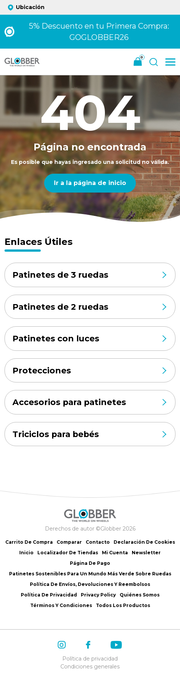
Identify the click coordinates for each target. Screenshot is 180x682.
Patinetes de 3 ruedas (90, 275)
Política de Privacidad (49, 595)
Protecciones (90, 371)
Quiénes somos (140, 595)
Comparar (69, 542)
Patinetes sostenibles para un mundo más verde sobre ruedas (90, 573)
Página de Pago (90, 563)
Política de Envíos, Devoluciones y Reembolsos (90, 584)
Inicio (26, 552)
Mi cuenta (115, 552)
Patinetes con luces (90, 339)
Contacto (98, 542)
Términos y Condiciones (61, 605)
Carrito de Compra (29, 542)
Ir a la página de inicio (90, 183)
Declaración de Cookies (144, 542)
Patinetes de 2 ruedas (90, 307)
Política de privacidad (90, 658)
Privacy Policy (98, 595)
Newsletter (146, 552)
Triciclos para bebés (90, 434)
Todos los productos (123, 605)
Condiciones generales (90, 666)
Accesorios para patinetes (90, 402)
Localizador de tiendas (67, 552)
